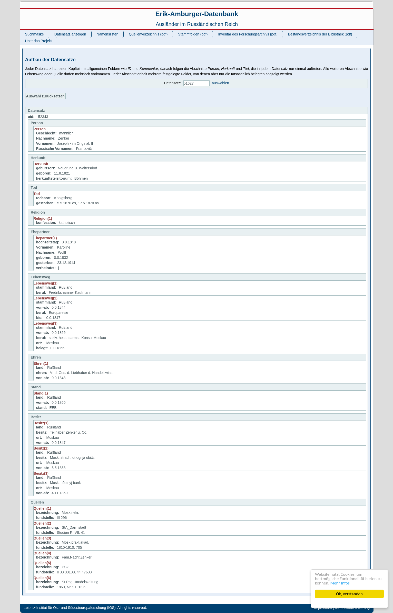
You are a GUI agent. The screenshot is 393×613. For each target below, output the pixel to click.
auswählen (220, 83)
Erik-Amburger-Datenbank (196, 14)
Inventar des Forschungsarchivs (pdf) (247, 34)
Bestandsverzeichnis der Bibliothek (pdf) (320, 34)
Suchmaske (34, 34)
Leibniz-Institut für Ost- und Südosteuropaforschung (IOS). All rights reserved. (85, 608)
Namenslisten (108, 34)
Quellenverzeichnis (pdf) (148, 34)
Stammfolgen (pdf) (193, 34)
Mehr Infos (340, 583)
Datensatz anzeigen (70, 34)
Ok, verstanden (349, 594)
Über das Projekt (38, 41)
